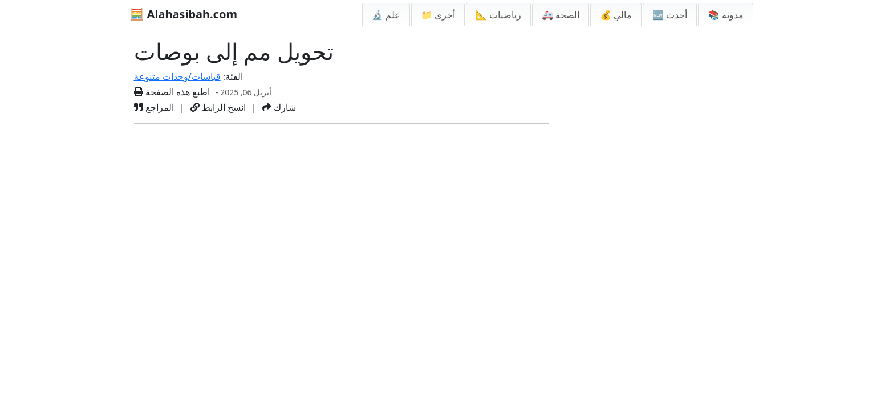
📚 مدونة (725, 15)
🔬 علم (386, 15)
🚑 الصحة (560, 15)
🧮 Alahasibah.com (183, 14)
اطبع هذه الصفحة (172, 92)
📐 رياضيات (498, 15)
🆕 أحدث (669, 15)
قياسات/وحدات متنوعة (177, 76)
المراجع (154, 107)
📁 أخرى (438, 15)
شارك (279, 107)
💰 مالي (616, 15)
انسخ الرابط (218, 107)
